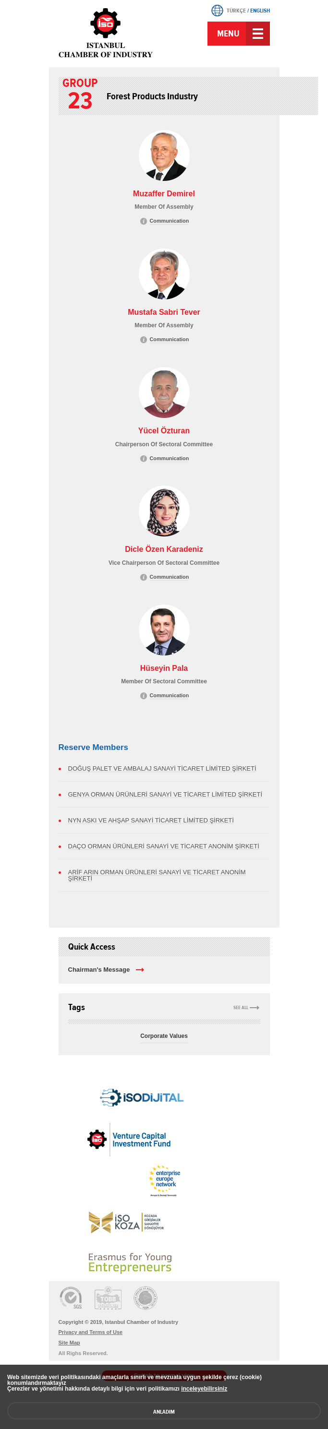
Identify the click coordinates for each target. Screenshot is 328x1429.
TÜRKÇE (236, 10)
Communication (169, 221)
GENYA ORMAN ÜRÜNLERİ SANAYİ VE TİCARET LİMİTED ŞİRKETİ (165, 794)
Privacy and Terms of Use (91, 1332)
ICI (107, 33)
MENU (228, 33)
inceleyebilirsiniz (204, 1388)
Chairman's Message (99, 969)
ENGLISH (260, 10)
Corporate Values (164, 1036)
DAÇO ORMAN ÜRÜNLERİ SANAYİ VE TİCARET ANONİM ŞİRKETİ (163, 846)
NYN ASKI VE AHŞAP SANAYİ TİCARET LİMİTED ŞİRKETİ (151, 820)
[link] (125, 1090)
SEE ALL (240, 1007)
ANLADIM (164, 1412)
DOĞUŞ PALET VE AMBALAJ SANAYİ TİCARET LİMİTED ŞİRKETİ (162, 768)
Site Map (69, 1343)
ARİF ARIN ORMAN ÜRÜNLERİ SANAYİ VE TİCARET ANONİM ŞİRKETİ (157, 875)
